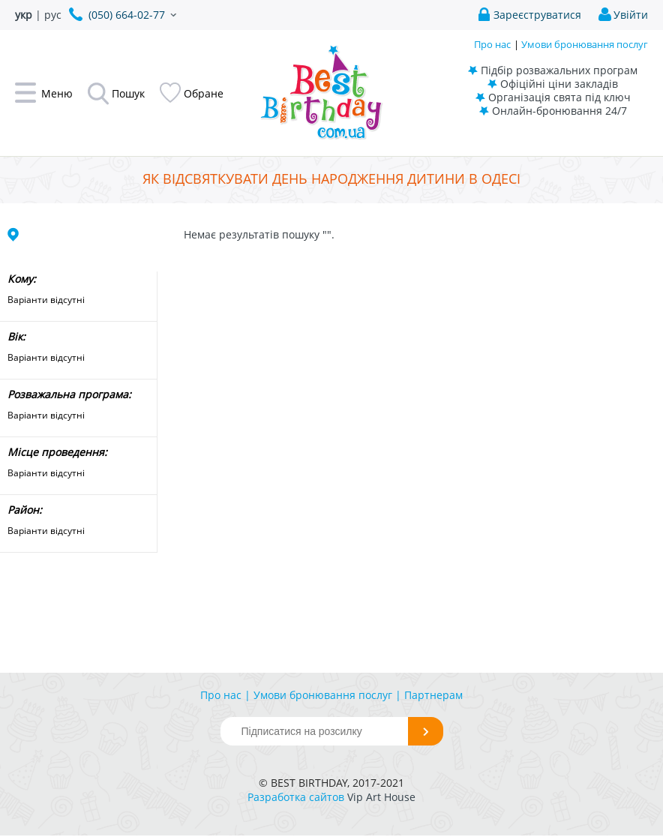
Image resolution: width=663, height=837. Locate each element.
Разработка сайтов (296, 797)
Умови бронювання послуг (584, 44)
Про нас (492, 44)
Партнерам (433, 695)
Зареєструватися (537, 15)
